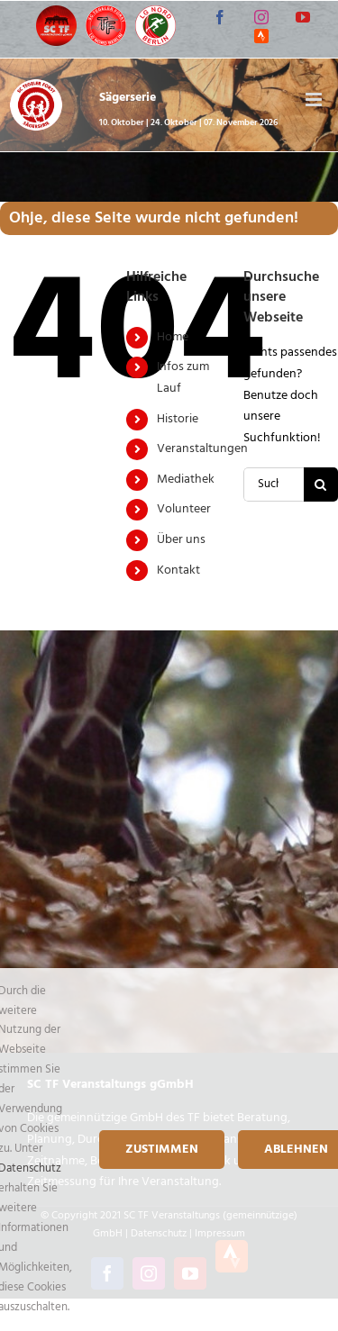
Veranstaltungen (202, 449)
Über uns (181, 540)
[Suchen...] (273, 484)
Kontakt (178, 570)
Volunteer (184, 509)
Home (172, 337)
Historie (177, 419)
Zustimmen (161, 1149)
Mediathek (186, 479)
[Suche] (321, 484)
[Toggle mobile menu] (315, 99)
